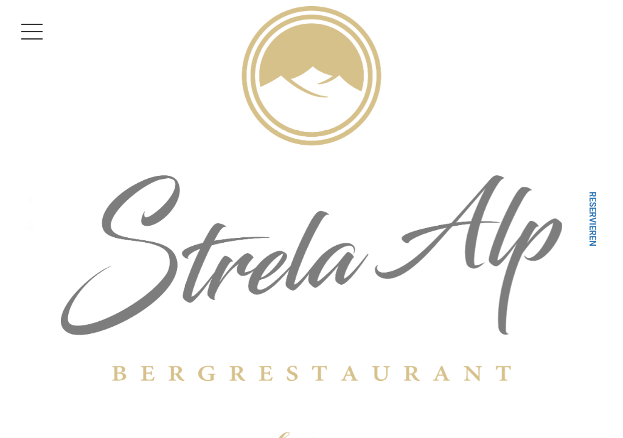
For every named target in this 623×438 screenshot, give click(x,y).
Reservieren (592, 219)
